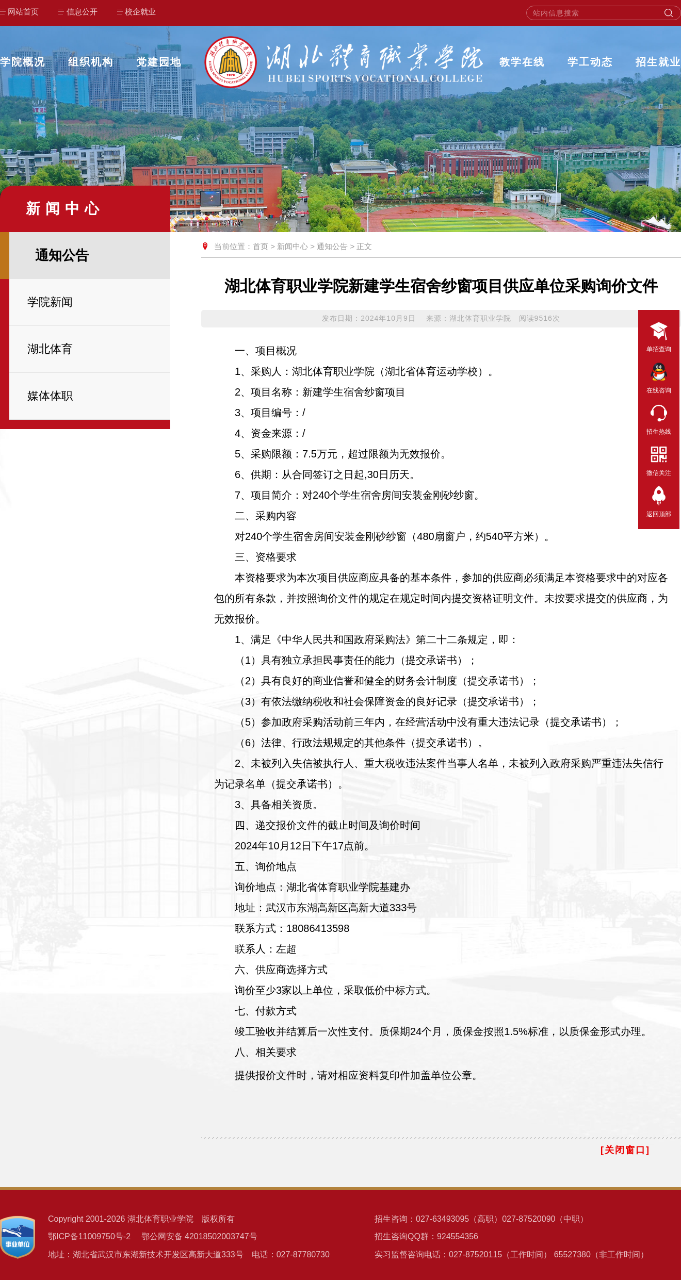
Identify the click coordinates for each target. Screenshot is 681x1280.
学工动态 (590, 62)
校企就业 (140, 11)
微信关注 (659, 459)
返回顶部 (659, 500)
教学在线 (522, 62)
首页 (260, 246)
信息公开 (82, 11)
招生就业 (658, 62)
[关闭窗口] (625, 1150)
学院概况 (22, 62)
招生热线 (659, 417)
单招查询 (659, 335)
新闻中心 (292, 246)
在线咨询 (659, 376)
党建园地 (159, 62)
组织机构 (90, 62)
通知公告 (332, 246)
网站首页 (23, 11)
